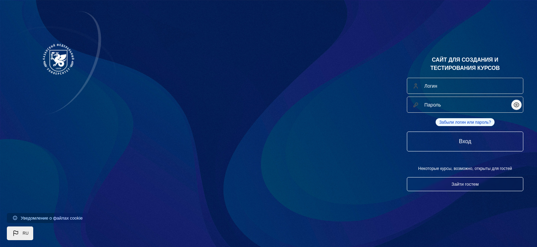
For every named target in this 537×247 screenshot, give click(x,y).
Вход (465, 141)
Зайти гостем (464, 184)
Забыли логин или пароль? (465, 122)
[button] (20, 233)
